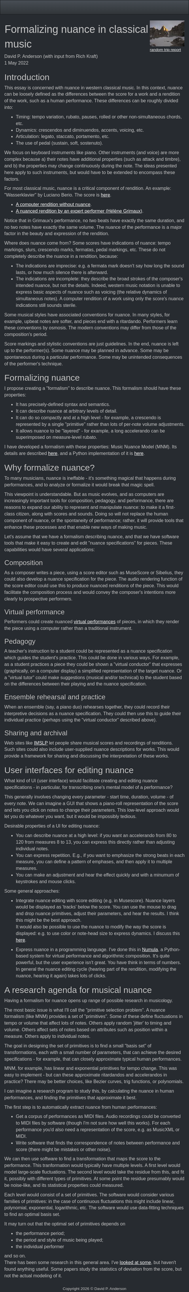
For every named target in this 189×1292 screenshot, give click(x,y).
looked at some (135, 1262)
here (105, 194)
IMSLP (41, 743)
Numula (150, 949)
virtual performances (95, 621)
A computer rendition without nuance (53, 204)
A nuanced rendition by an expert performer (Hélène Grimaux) (79, 211)
